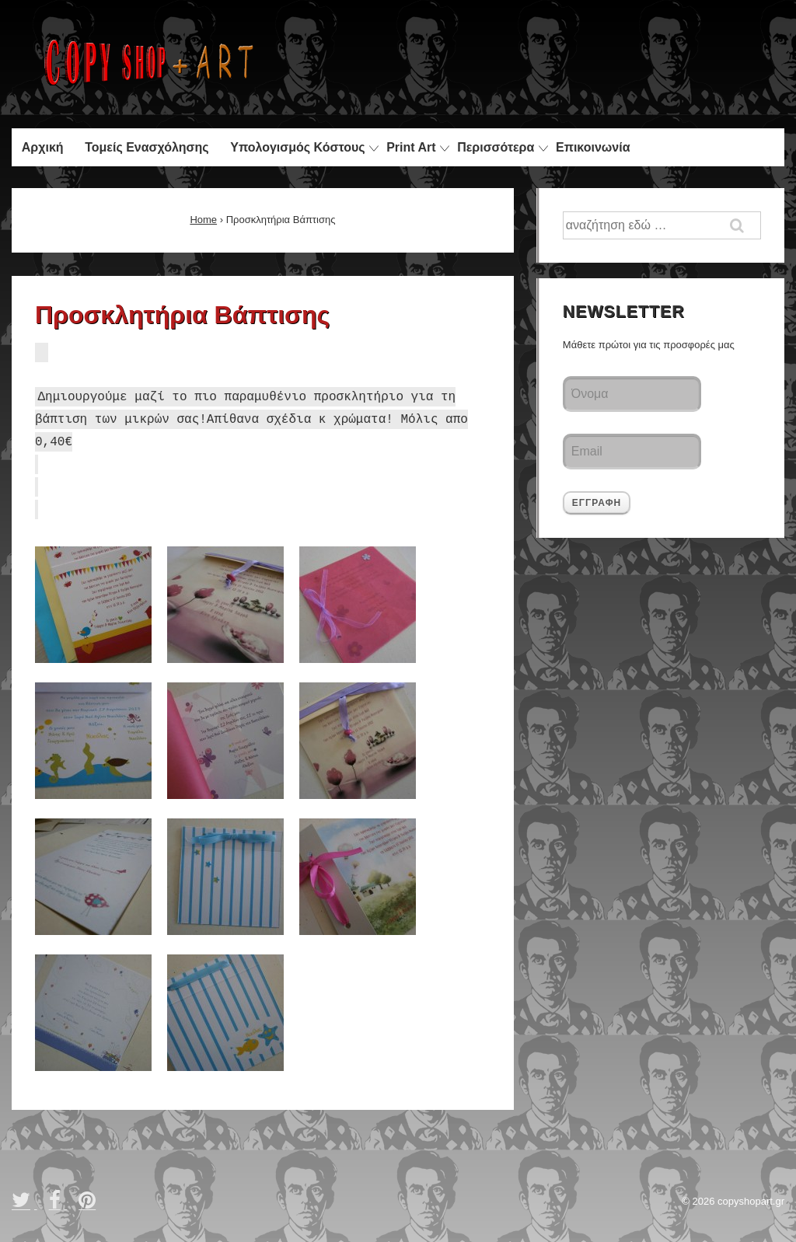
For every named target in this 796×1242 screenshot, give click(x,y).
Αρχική (43, 147)
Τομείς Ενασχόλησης (146, 147)
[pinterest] (89, 1205)
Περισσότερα (495, 147)
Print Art (410, 147)
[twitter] (24, 1205)
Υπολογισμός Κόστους (297, 147)
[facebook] (58, 1205)
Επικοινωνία (593, 147)
